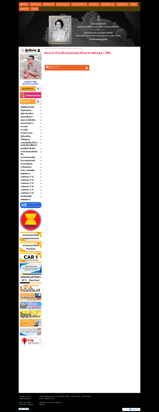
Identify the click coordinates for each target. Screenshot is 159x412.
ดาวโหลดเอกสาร (52, 48)
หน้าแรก (45, 48)
